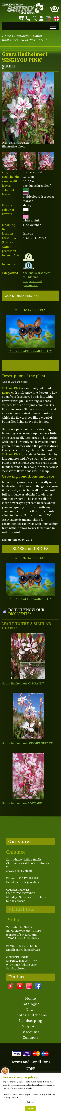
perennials (30, 285)
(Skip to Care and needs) (15, 382)
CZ (47, 18)
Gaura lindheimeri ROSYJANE (22, 803)
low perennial (32, 281)
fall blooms (30, 277)
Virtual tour (21, 909)
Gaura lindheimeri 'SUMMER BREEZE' (27, 743)
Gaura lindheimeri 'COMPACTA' (23, 683)
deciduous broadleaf (37, 273)
